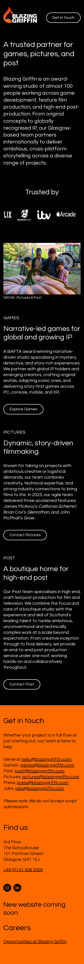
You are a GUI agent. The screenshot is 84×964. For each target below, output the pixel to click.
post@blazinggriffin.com (40, 771)
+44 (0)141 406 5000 (23, 870)
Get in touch (63, 17)
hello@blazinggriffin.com (47, 759)
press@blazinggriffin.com (43, 782)
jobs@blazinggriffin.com (39, 788)
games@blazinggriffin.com (47, 765)
